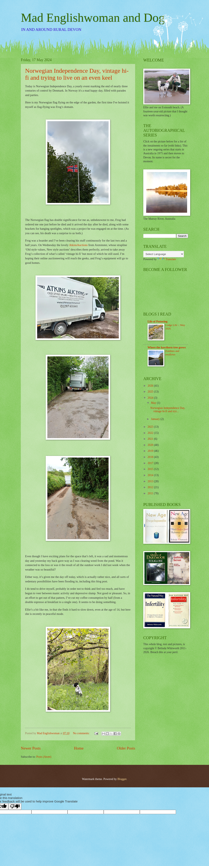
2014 (151, 475)
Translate (166, 259)
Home (78, 748)
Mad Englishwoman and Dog (93, 17)
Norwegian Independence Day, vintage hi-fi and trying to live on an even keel (77, 74)
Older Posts (126, 748)
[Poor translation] (14, 806)
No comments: (81, 733)
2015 (151, 469)
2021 (151, 438)
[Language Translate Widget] (163, 254)
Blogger (121, 779)
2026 (151, 385)
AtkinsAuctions (78, 245)
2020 (151, 444)
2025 (151, 391)
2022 (151, 432)
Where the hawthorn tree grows (167, 347)
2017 (151, 463)
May (154, 402)
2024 (151, 397)
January (155, 419)
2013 (151, 481)
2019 (151, 450)
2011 (151, 493)
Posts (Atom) (43, 756)
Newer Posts (31, 748)
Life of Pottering (157, 321)
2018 (151, 457)
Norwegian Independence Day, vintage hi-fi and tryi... (167, 409)
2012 (151, 487)
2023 (151, 426)
